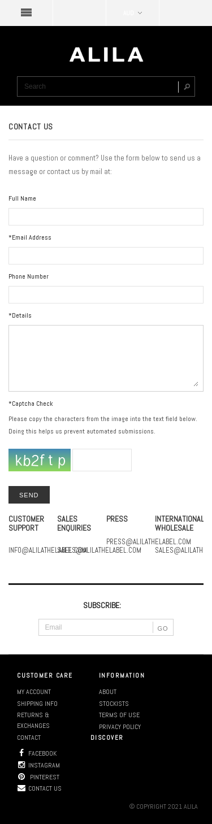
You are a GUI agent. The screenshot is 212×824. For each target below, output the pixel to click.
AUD (132, 13)
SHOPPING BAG (185, 13)
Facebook (37, 753)
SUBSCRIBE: (102, 605)
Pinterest (38, 777)
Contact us (39, 788)
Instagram (38, 765)
